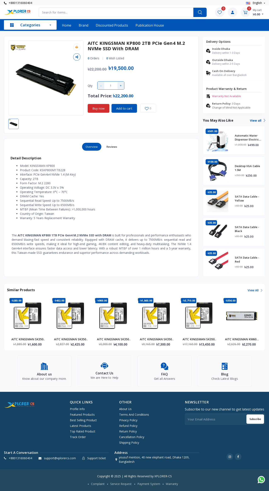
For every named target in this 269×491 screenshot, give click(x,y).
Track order (78, 437)
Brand (83, 25)
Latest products (80, 426)
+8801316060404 (18, 3)
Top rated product (82, 431)
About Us (125, 409)
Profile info (77, 409)
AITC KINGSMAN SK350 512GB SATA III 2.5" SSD (113, 339)
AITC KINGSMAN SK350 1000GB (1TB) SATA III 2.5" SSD (156, 339)
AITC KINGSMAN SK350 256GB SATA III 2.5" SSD (70, 339)
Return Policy (128, 431)
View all (257, 120)
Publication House (150, 25)
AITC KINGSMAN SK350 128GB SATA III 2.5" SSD (27, 339)
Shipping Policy (129, 443)
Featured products (82, 414)
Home (66, 25)
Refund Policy (128, 426)
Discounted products (112, 25)
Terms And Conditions (134, 414)
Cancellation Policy (131, 437)
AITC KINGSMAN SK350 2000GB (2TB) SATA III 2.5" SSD (199, 339)
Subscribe (255, 419)
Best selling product (83, 420)
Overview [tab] (92, 147)
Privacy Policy (128, 420)
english (254, 3)
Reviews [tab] (112, 147)
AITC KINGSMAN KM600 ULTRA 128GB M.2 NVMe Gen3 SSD (241, 339)
